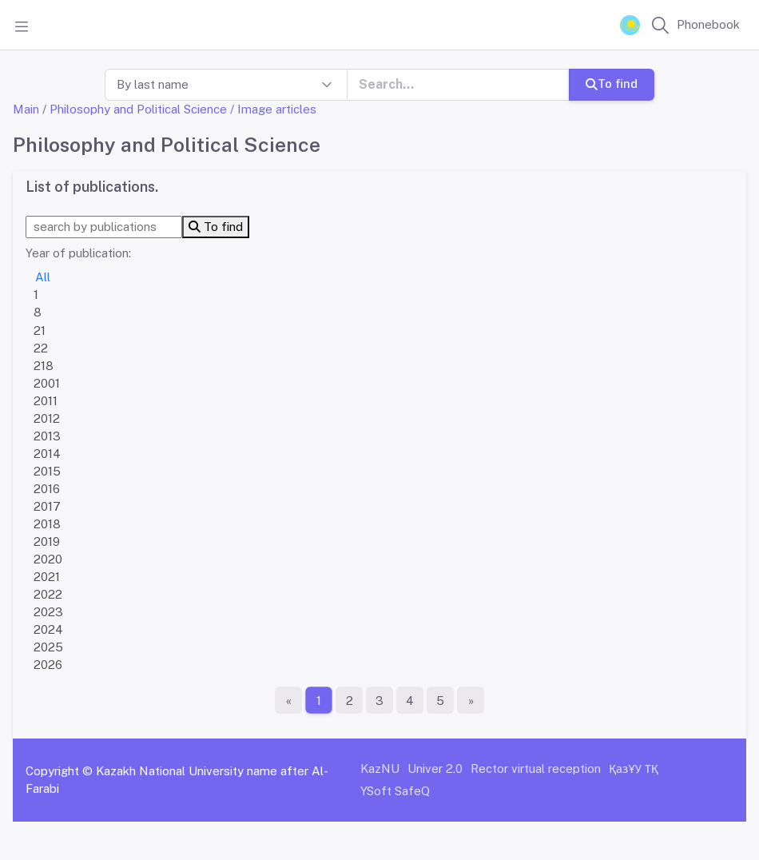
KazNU (379, 768)
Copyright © (59, 771)
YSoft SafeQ (395, 791)
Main (26, 109)
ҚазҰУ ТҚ (633, 768)
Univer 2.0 (435, 768)
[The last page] (470, 700)
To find (612, 83)
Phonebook (708, 24)
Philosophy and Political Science (138, 109)
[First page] (288, 700)
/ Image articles (273, 109)
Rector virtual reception (536, 768)
